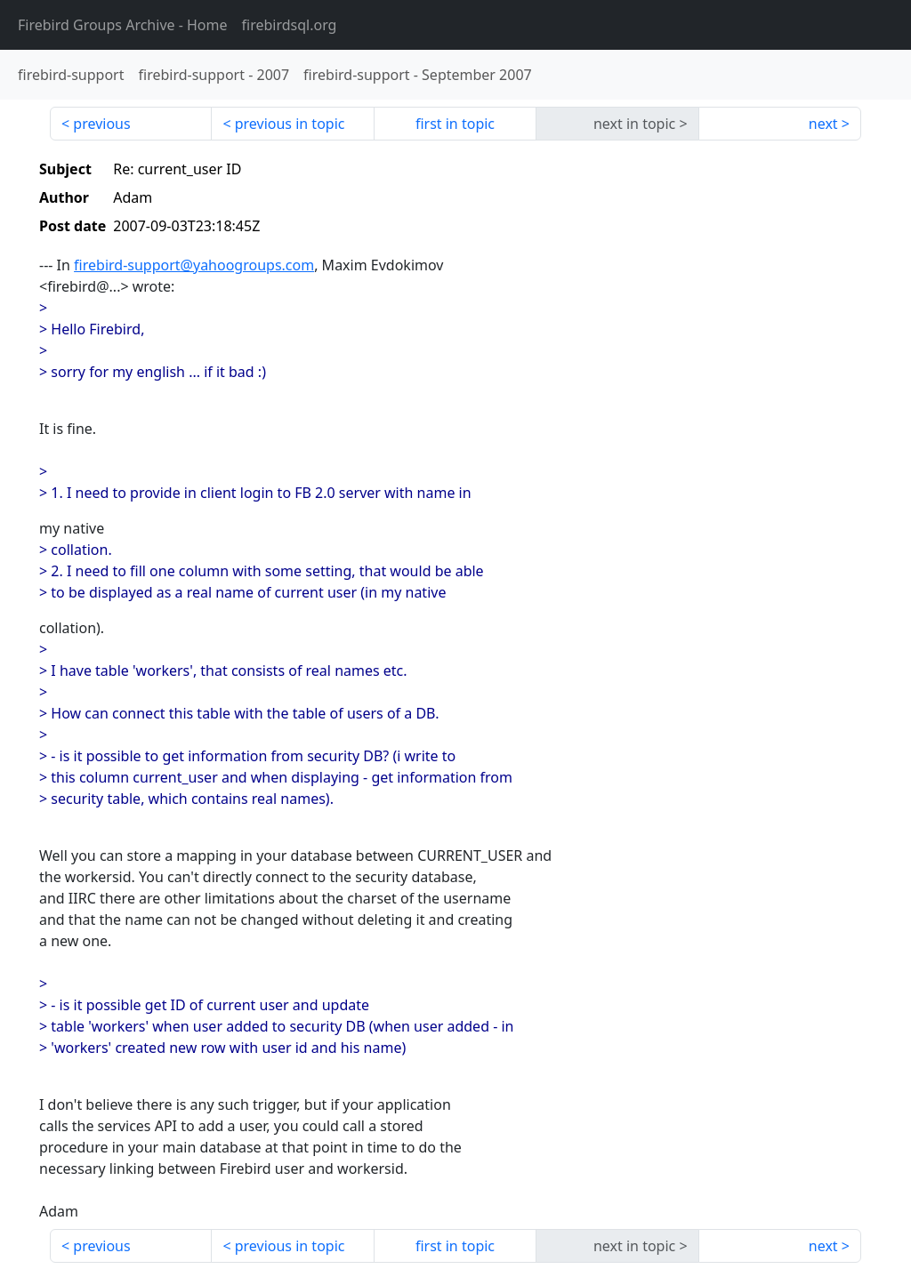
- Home (123, 25)
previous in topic (290, 123)
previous (101, 123)
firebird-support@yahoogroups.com (194, 265)
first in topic (455, 123)
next (823, 123)
